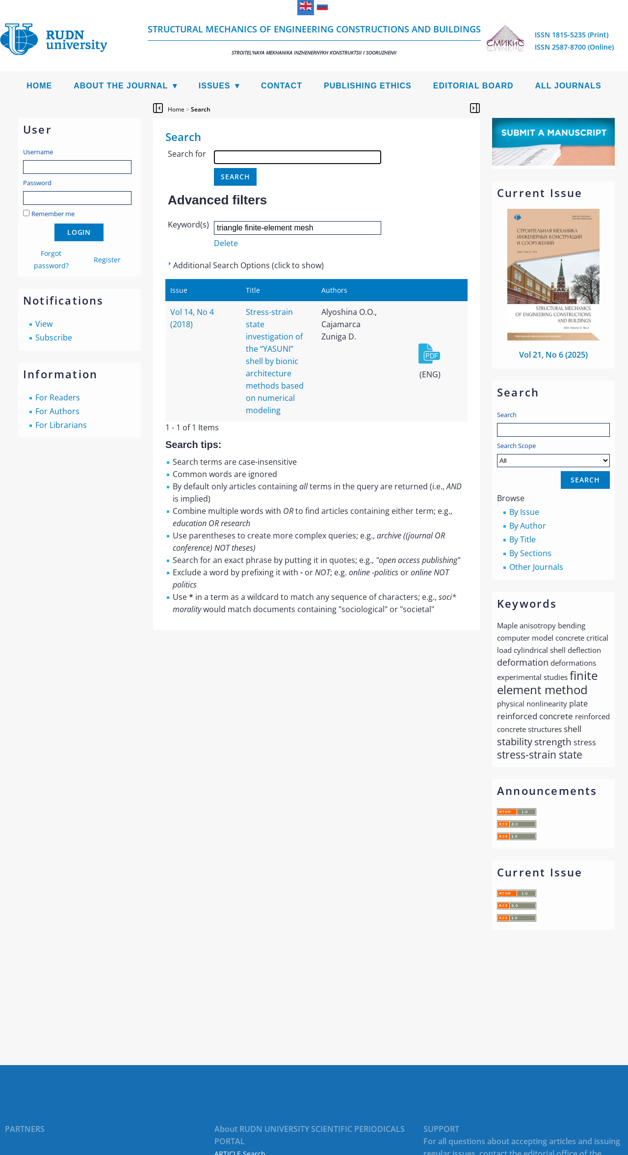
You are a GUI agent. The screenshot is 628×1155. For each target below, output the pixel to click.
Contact (281, 86)
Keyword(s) (188, 224)
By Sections (530, 553)
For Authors (57, 411)
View (43, 323)
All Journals (568, 86)
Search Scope (553, 454)
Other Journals (536, 567)
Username (38, 151)
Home (39, 86)
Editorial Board (473, 86)
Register (107, 259)
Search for (187, 153)
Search (507, 414)
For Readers (57, 397)
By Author (527, 525)
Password (37, 182)
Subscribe (53, 337)
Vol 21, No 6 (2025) (553, 354)
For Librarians (61, 425)
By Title (522, 539)
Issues (215, 86)
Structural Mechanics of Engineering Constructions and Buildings (314, 39)
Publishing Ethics (368, 86)
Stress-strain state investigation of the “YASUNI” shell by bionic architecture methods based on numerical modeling (275, 361)
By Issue (524, 512)
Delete (226, 243)
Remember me (53, 213)
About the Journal (121, 86)
